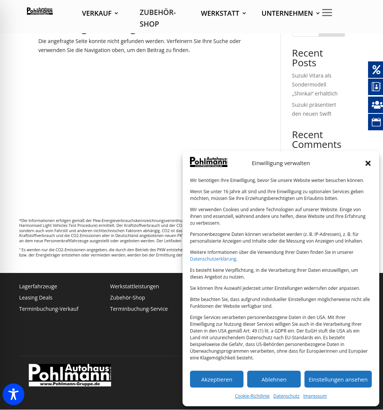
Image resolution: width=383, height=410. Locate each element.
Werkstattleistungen (134, 287)
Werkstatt (220, 14)
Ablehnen (274, 379)
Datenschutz (286, 396)
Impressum (315, 396)
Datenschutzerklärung (213, 259)
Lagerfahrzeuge (38, 287)
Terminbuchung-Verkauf (48, 309)
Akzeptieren (216, 379)
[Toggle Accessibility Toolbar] (13, 394)
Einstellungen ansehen (338, 379)
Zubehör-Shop (127, 298)
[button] (368, 163)
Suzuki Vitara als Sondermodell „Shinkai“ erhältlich (315, 84)
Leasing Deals (35, 298)
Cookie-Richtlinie (252, 396)
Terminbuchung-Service (139, 309)
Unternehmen (287, 14)
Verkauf (96, 14)
